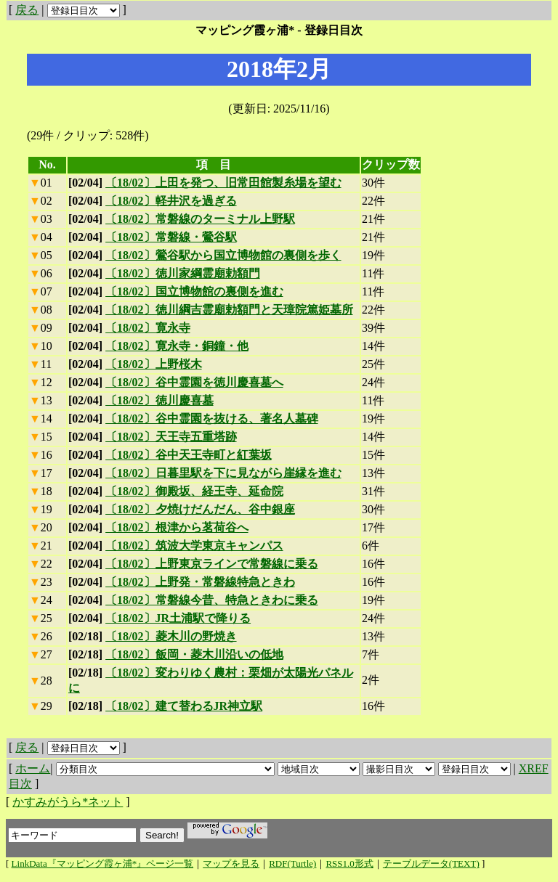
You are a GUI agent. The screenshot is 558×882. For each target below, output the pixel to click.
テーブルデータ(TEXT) (431, 863)
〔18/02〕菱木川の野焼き (170, 636)
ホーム (32, 768)
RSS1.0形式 (349, 863)
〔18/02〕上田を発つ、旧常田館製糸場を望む (223, 182)
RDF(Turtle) (292, 863)
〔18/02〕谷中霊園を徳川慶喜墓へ (194, 382)
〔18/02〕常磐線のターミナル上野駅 (199, 219)
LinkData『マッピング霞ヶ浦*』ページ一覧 (103, 863)
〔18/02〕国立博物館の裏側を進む (194, 291)
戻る (27, 10)
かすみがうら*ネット (67, 802)
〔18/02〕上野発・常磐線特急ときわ (199, 582)
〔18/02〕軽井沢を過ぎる (170, 201)
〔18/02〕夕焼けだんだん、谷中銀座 (199, 509)
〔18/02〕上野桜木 (153, 364)
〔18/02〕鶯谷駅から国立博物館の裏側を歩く (223, 255)
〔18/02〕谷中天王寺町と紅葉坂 (188, 455)
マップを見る (231, 863)
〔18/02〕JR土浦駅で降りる (178, 618)
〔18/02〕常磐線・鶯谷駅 (170, 237)
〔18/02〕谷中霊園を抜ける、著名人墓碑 (211, 418)
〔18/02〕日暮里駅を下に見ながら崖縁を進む (223, 473)
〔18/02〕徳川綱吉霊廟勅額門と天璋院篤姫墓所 (228, 309)
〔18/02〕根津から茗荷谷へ (176, 527)
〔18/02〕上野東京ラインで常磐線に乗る (211, 564)
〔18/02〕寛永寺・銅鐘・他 (176, 346)
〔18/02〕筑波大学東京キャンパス (194, 545)
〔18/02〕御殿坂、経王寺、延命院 (194, 491)
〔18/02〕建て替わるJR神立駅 (183, 706)
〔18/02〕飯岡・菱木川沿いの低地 (194, 654)
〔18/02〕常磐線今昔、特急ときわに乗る (211, 600)
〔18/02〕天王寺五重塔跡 (170, 436)
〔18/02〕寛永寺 (147, 328)
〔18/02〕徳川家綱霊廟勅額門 (182, 273)
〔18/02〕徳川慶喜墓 (159, 400)
